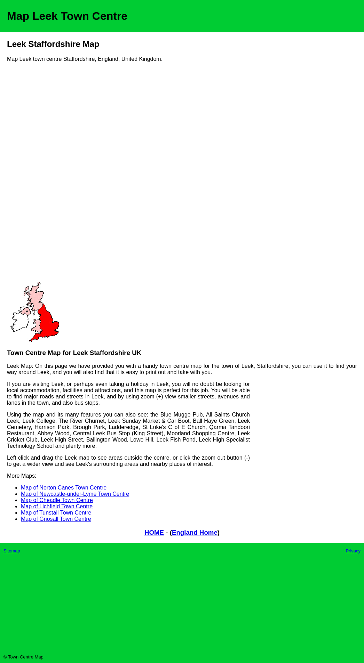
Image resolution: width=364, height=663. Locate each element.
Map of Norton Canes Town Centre (63, 488)
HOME (154, 532)
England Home (194, 532)
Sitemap (11, 550)
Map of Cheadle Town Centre (57, 500)
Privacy (353, 550)
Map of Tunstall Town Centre (56, 513)
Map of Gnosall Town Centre (56, 519)
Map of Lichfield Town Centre (57, 506)
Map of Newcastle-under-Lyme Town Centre (75, 494)
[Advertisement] (35, 174)
